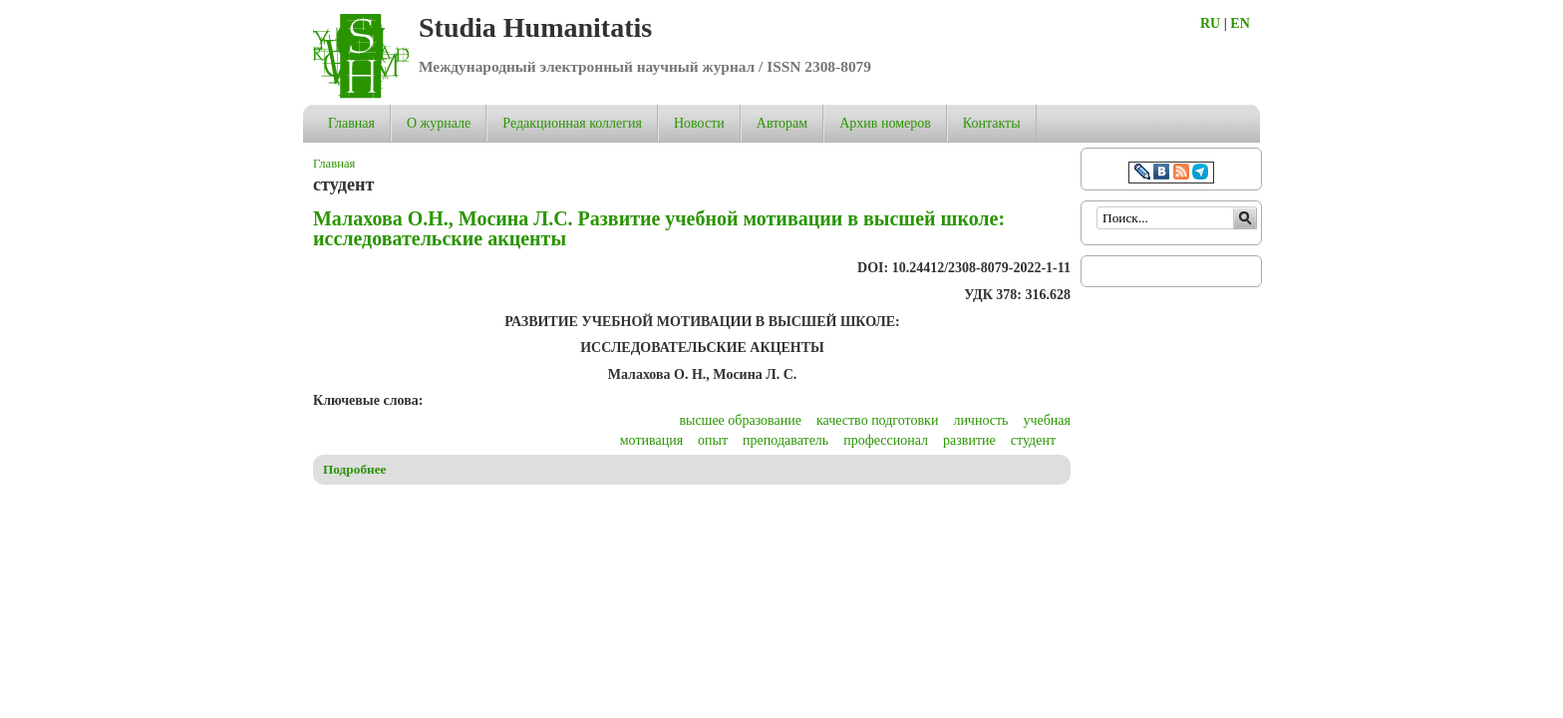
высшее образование (740, 420)
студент (1033, 440)
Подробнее (355, 469)
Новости (699, 123)
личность (980, 420)
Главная (351, 123)
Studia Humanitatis (535, 27)
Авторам (782, 123)
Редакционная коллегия (572, 123)
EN (1239, 23)
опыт (713, 440)
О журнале (438, 123)
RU (1210, 23)
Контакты (992, 123)
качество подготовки (877, 420)
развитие (969, 440)
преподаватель (785, 440)
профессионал (885, 440)
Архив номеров (885, 123)
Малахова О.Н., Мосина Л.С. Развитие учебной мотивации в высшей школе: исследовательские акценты (659, 228)
